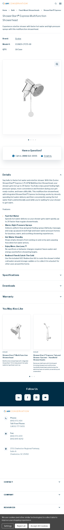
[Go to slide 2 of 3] (32, 376)
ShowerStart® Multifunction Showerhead (15, 356)
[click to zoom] (57, 64)
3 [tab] (33, 139)
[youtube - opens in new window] (45, 397)
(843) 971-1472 (16, 436)
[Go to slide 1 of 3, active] (29, 376)
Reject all (21, 526)
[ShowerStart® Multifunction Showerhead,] (17, 332)
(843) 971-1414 (16, 421)
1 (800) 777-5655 (17, 426)
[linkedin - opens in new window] (18, 397)
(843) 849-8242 (16, 439)
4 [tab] (35, 139)
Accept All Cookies (39, 526)
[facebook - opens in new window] (27, 397)
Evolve (18, 38)
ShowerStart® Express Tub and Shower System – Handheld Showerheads (47, 357)
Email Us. (46, 156)
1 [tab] (28, 139)
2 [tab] (30, 139)
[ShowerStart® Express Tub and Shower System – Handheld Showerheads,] (47, 332)
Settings (8, 526)
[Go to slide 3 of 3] (34, 376)
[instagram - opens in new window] (36, 397)
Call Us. (24, 156)
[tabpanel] (32, 97)
